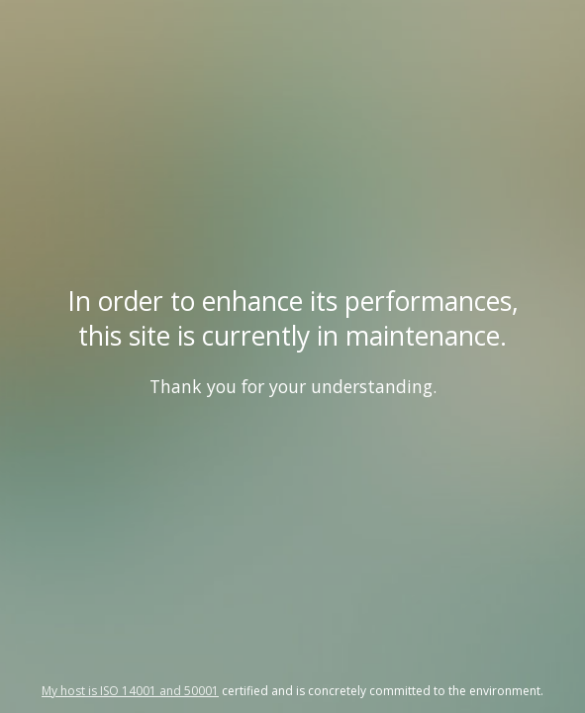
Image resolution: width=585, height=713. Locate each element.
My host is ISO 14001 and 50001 (130, 690)
